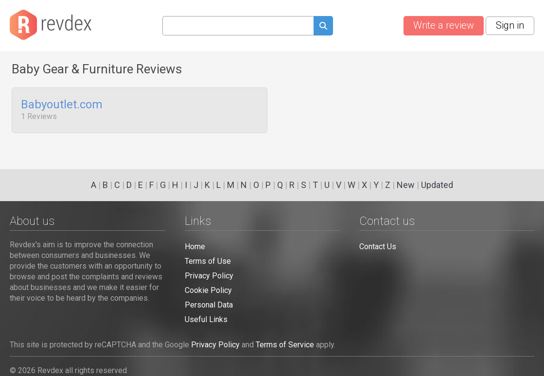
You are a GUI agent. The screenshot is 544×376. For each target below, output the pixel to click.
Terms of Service (285, 344)
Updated (437, 185)
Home (195, 246)
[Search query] (238, 25)
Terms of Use (208, 261)
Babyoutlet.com (62, 105)
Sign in (510, 25)
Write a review (443, 25)
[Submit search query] (323, 27)
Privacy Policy (209, 275)
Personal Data (209, 304)
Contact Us (377, 246)
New (406, 185)
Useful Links (206, 319)
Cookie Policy (208, 290)
